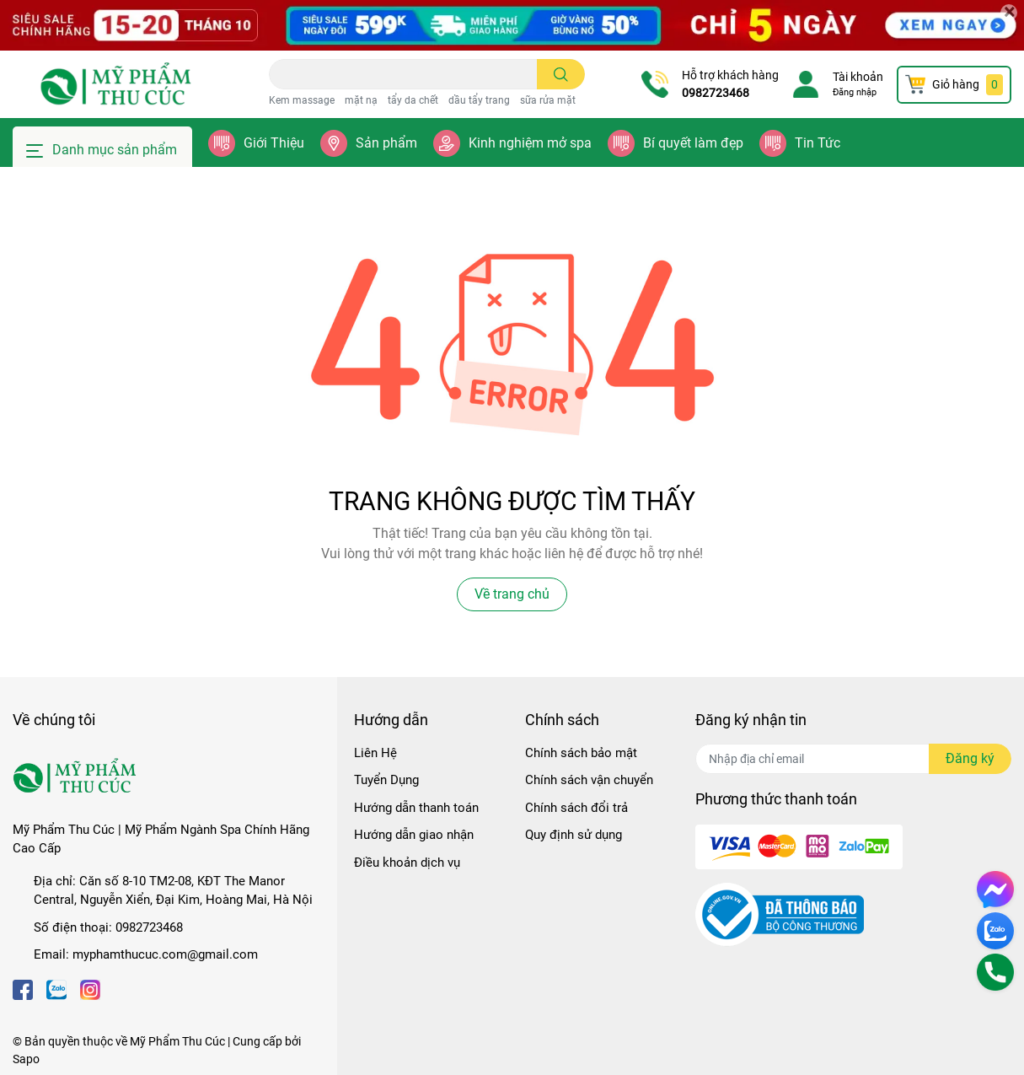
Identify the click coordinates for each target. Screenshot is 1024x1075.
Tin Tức (817, 143)
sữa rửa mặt (548, 100)
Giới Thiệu (274, 143)
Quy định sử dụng (573, 834)
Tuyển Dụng (386, 779)
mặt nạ (361, 100)
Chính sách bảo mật (581, 753)
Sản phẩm (386, 143)
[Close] (1008, 12)
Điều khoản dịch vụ (407, 862)
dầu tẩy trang (479, 100)
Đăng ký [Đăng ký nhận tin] (970, 758)
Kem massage (302, 100)
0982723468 (715, 92)
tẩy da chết (413, 100)
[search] (561, 74)
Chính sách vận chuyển (589, 779)
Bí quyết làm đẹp (693, 143)
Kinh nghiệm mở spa (530, 143)
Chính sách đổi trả (576, 807)
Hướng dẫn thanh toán (416, 807)
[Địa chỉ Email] (853, 759)
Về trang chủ (512, 594)
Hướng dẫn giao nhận (414, 834)
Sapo (26, 1059)
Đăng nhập (855, 92)
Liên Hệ (375, 753)
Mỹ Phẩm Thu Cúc (177, 1041)
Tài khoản (858, 76)
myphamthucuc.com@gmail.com (165, 954)
